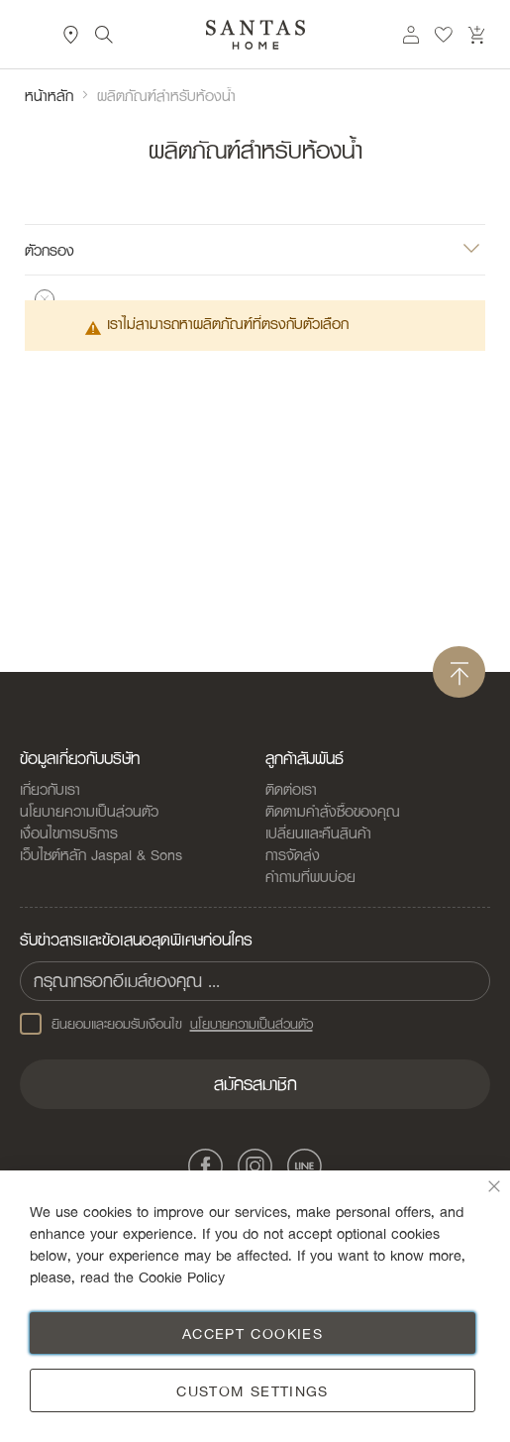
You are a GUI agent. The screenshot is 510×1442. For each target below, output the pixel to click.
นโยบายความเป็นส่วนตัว (89, 811)
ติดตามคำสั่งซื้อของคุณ (332, 811)
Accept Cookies (252, 1333)
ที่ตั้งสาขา (71, 35)
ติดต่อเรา (291, 789)
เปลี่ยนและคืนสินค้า (318, 832)
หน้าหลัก (49, 95)
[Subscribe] (255, 1084)
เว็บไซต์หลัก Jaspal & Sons (101, 854)
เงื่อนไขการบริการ (69, 832)
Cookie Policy (182, 1276)
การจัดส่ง (292, 854)
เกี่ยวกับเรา (50, 789)
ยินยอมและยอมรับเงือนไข (166, 1024)
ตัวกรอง (49, 249)
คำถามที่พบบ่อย (310, 876)
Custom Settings (252, 1390)
